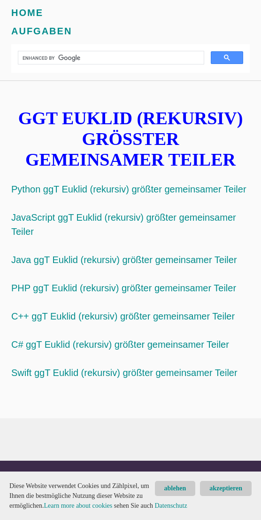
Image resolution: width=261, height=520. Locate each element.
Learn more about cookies (78, 505)
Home (27, 13)
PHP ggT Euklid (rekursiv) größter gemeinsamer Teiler (123, 288)
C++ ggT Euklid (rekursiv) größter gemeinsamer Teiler (123, 316)
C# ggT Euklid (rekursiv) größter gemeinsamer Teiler (120, 344)
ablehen (175, 488)
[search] (110, 58)
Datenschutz (170, 505)
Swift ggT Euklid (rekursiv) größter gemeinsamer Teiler (124, 373)
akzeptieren (225, 488)
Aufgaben (41, 31)
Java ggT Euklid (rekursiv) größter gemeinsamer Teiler (124, 260)
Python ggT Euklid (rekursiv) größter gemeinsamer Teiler (128, 189)
